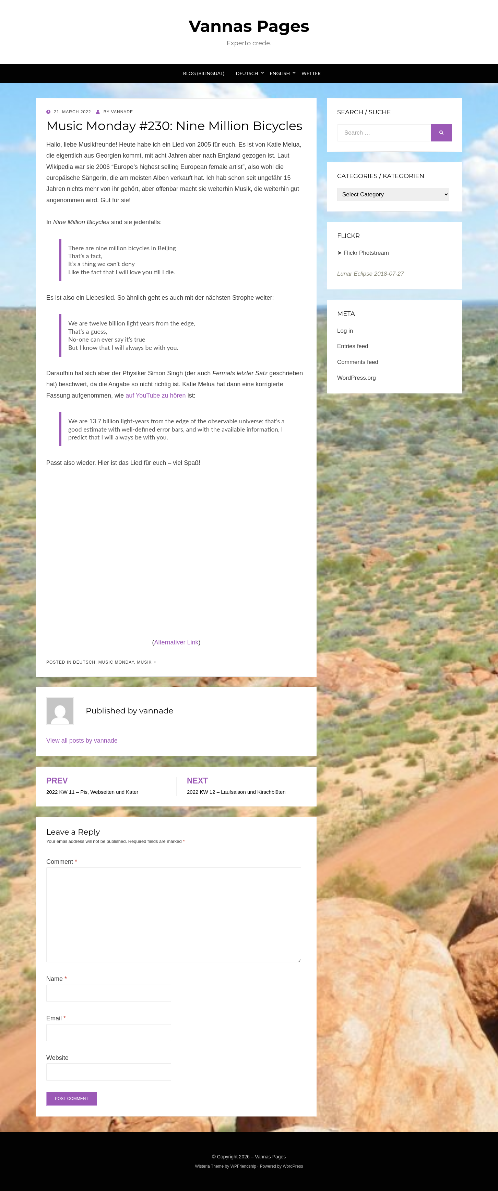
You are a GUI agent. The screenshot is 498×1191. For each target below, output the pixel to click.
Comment (61, 861)
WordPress (293, 1166)
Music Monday (116, 662)
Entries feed (352, 346)
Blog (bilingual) (203, 73)
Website (57, 1057)
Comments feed (357, 362)
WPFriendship (243, 1166)
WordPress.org (356, 378)
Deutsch (247, 73)
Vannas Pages (249, 26)
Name (56, 978)
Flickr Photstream (366, 253)
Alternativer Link (176, 642)
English (280, 73)
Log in (345, 331)
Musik (144, 662)
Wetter (311, 73)
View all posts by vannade (82, 740)
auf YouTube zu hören (156, 395)
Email (56, 1018)
